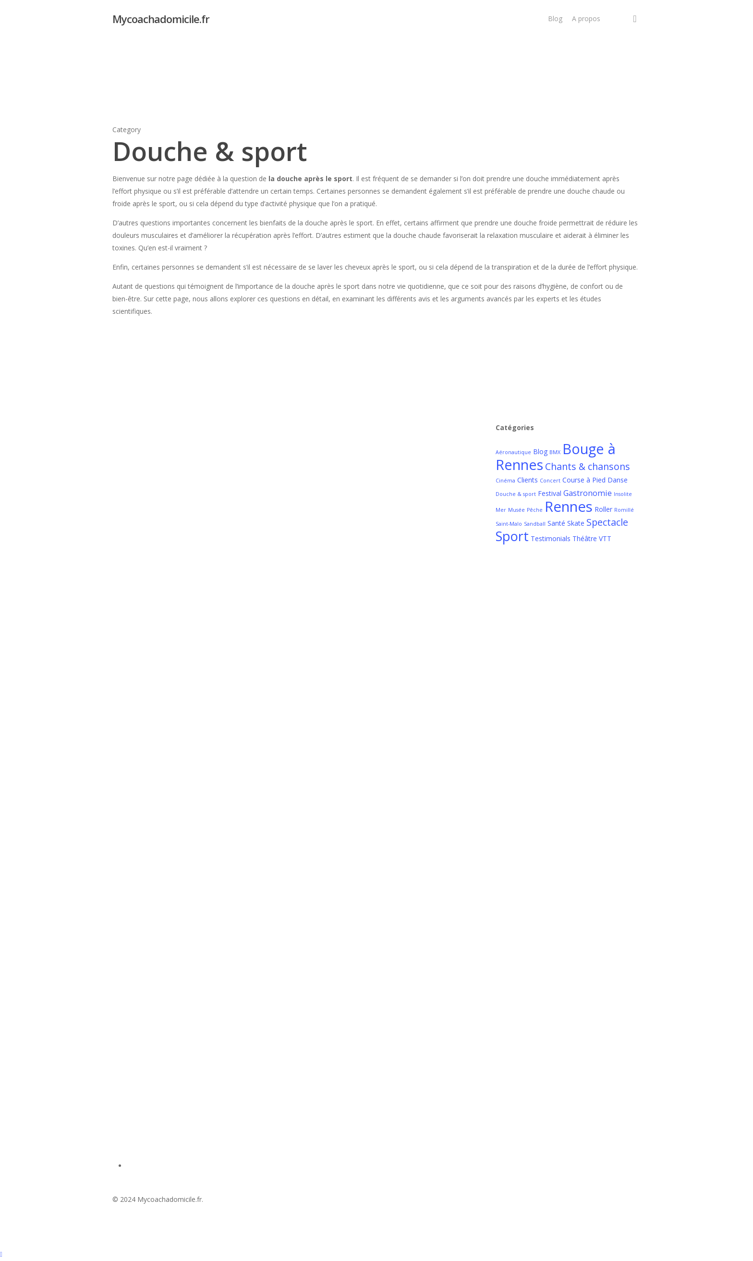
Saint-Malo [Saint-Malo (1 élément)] (509, 523)
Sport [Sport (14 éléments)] (512, 536)
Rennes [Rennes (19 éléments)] (569, 506)
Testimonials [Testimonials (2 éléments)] (551, 538)
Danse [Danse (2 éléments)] (617, 479)
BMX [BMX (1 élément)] (554, 452)
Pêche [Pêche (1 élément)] (535, 510)
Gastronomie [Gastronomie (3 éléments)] (587, 493)
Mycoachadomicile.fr (160, 18)
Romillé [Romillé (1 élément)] (624, 510)
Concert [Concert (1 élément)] (550, 480)
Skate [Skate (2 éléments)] (575, 523)
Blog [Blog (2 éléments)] (540, 451)
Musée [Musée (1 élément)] (516, 510)
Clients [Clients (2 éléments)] (527, 479)
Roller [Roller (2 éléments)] (603, 509)
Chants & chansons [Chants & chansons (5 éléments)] (587, 466)
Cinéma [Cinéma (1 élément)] (505, 480)
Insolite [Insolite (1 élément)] (623, 494)
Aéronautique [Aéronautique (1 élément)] (513, 452)
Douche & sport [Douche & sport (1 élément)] (516, 494)
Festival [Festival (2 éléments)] (549, 493)
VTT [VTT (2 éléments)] (605, 538)
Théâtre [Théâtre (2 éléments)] (584, 538)
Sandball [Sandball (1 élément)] (535, 523)
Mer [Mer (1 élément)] (501, 510)
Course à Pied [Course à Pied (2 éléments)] (584, 479)
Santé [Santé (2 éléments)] (556, 523)
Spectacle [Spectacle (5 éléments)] (607, 522)
